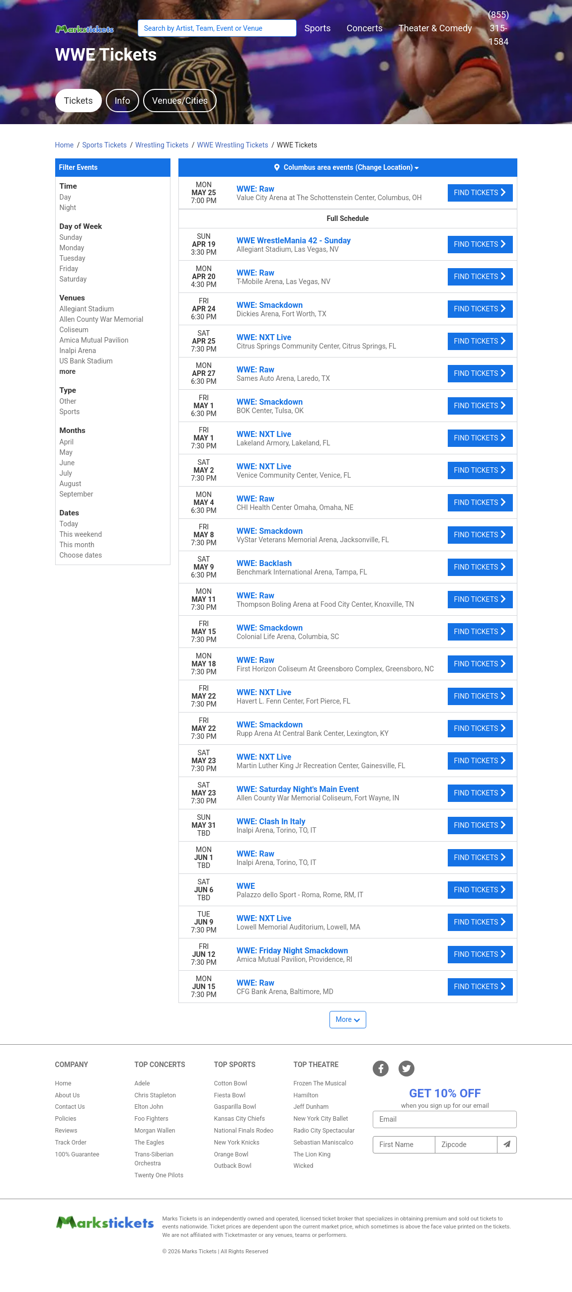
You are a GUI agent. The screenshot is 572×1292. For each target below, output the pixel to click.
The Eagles (149, 1142)
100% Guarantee (77, 1154)
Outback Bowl (232, 1165)
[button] (318, 28)
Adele (142, 1083)
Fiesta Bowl (229, 1095)
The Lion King (311, 1154)
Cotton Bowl (230, 1083)
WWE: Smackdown (270, 305)
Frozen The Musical (319, 1083)
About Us (67, 1095)
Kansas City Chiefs (239, 1118)
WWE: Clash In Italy (271, 821)
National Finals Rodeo (243, 1130)
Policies (66, 1118)
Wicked (303, 1165)
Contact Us (70, 1106)
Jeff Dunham (310, 1106)
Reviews (66, 1130)
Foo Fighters (151, 1118)
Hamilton (305, 1095)
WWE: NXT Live (264, 337)
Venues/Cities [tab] (180, 100)
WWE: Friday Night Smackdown (292, 950)
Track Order (70, 1142)
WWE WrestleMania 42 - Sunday (294, 240)
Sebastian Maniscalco (323, 1142)
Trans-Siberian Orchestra (153, 1159)
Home (63, 1083)
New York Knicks (236, 1142)
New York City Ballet (320, 1118)
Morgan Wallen (154, 1130)
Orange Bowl (231, 1154)
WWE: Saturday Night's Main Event (298, 789)
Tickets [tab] (78, 100)
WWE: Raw (255, 189)
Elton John (148, 1106)
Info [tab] (122, 100)
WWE (246, 886)
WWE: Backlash (264, 563)
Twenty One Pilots (158, 1175)
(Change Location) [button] (386, 167)
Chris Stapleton (155, 1095)
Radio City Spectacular (323, 1130)
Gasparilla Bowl (235, 1106)
